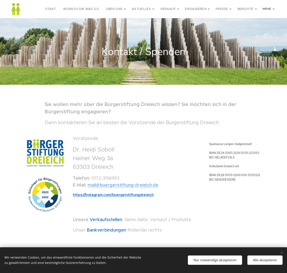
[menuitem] (42, 9)
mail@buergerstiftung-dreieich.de (123, 185)
